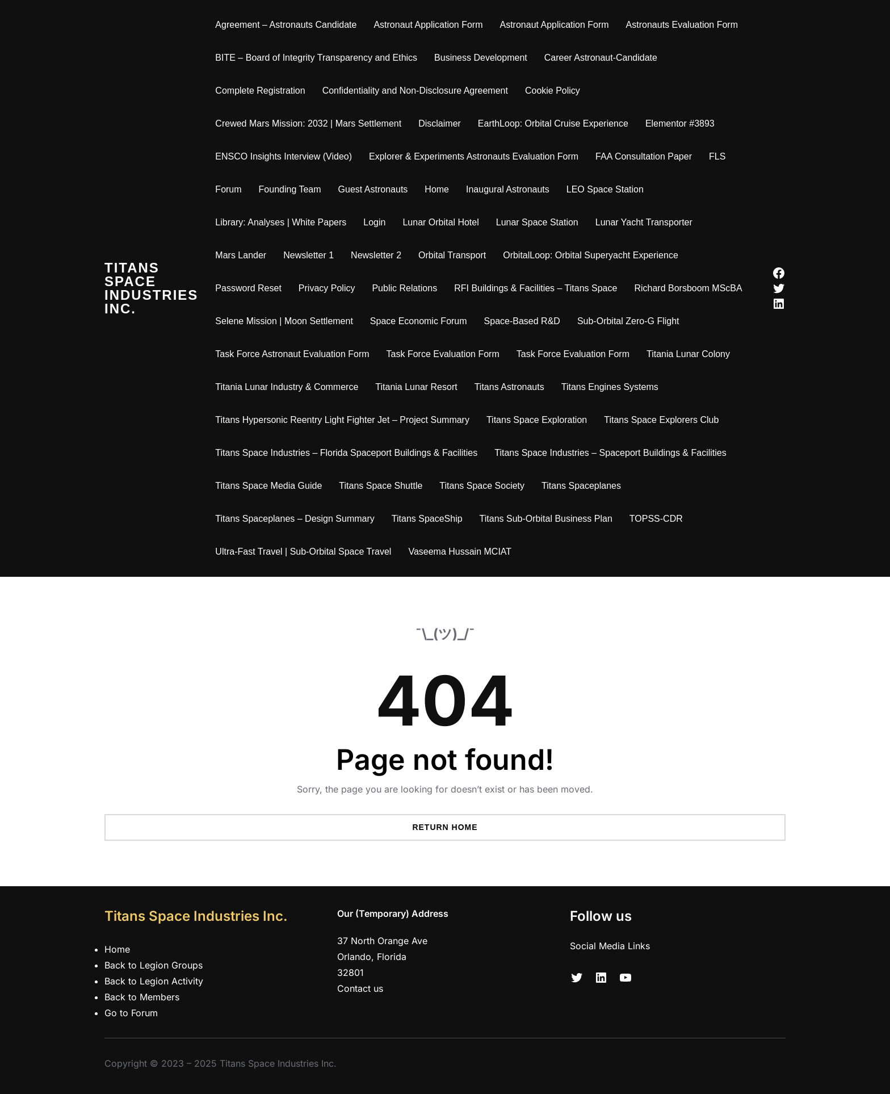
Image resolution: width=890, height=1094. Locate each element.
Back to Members (141, 997)
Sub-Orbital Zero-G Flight (628, 321)
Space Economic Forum (418, 321)
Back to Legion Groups (153, 965)
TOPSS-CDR (656, 518)
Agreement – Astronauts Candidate (285, 25)
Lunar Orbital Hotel (440, 222)
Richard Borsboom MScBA (688, 288)
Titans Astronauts (509, 387)
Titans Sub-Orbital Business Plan (546, 518)
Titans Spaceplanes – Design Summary (294, 518)
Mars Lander (240, 255)
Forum (228, 189)
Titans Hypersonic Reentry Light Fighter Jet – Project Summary (342, 420)
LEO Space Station (605, 189)
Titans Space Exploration (536, 420)
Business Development (480, 57)
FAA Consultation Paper (643, 156)
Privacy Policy (327, 288)
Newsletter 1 (308, 255)
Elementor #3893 (680, 123)
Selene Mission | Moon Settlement (284, 321)
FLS (717, 156)
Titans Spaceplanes (581, 486)
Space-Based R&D (522, 321)
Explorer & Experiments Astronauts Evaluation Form (473, 156)
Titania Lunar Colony (688, 354)
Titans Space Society (481, 486)
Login (374, 222)
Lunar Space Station (537, 222)
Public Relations (404, 288)
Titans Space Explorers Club (661, 420)
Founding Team (290, 189)
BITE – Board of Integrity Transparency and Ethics (316, 57)
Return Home (444, 827)
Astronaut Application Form (427, 25)
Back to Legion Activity (153, 981)
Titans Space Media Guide (268, 486)
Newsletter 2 (376, 255)
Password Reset (248, 288)
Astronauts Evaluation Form (682, 25)
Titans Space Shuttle (380, 486)
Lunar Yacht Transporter (643, 222)
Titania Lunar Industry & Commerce (286, 387)
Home (437, 189)
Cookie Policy (552, 90)
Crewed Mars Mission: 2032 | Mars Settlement (308, 123)
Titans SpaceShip (427, 518)
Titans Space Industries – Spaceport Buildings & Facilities (610, 453)
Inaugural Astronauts (507, 189)
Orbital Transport (452, 255)
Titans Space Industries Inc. (151, 288)
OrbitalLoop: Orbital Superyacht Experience (590, 255)
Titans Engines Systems (609, 387)
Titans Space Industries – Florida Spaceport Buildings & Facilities (346, 453)
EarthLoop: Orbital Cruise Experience (553, 123)
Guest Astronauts (373, 189)
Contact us (360, 988)
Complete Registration (260, 90)
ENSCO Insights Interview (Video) (283, 156)
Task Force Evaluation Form (443, 354)
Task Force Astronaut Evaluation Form (292, 354)
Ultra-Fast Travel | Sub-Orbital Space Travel (303, 551)
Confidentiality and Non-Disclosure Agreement (415, 90)
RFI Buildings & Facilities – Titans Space (535, 288)
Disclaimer (439, 123)
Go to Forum (131, 1012)
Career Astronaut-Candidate (600, 57)
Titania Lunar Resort (416, 387)
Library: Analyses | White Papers (280, 222)
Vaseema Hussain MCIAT (459, 551)
